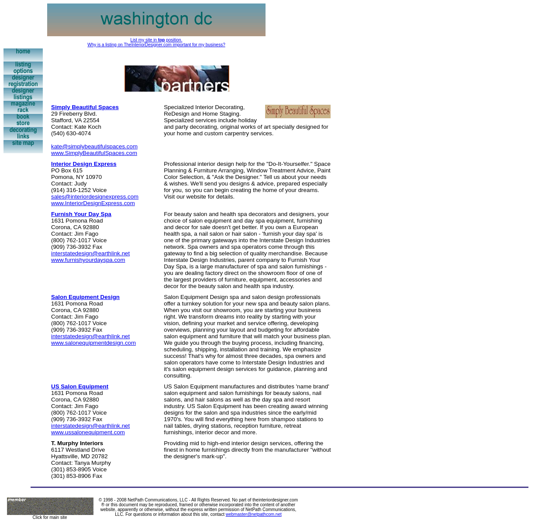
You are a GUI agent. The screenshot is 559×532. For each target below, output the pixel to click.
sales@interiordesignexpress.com (94, 196)
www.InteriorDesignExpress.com (93, 203)
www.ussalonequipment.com (88, 432)
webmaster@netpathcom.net (254, 514)
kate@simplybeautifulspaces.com (94, 146)
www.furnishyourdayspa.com (88, 260)
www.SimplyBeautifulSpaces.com (94, 153)
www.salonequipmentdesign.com (93, 343)
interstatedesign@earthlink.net (90, 253)
